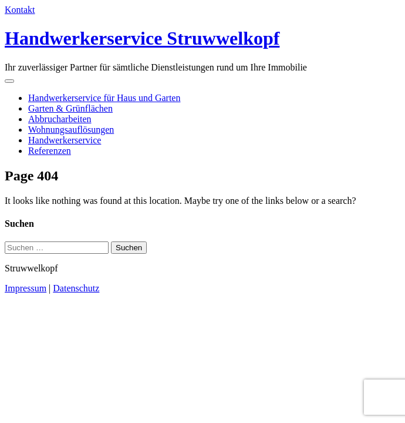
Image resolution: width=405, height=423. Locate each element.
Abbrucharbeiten (60, 119)
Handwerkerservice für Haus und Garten (104, 98)
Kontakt (20, 10)
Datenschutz (76, 288)
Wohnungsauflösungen (71, 130)
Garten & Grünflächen (70, 108)
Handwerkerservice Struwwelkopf (142, 38)
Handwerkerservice (64, 140)
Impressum (25, 288)
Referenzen (49, 151)
